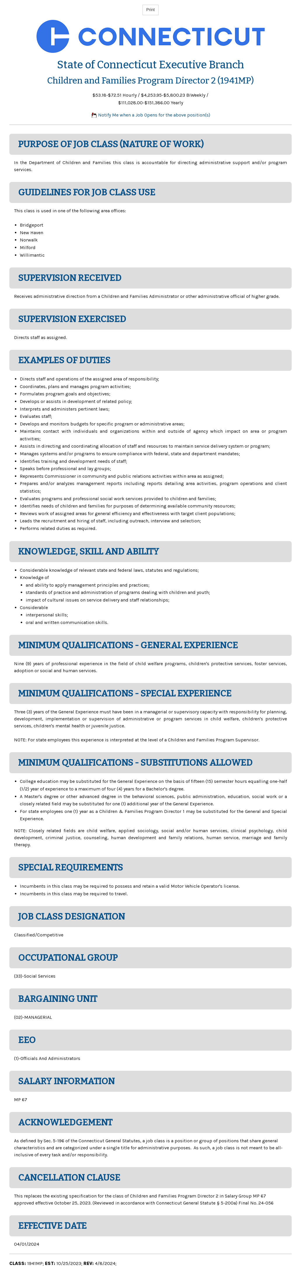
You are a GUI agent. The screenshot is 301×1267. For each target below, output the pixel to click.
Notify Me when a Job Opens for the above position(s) (150, 115)
